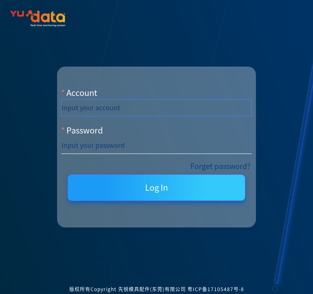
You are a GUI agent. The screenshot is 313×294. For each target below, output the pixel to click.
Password (84, 130)
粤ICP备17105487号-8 (215, 289)
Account (81, 93)
